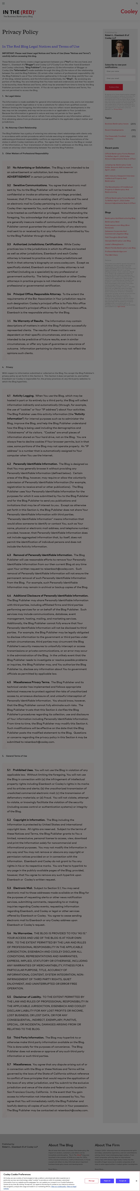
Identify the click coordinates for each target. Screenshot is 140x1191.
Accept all (122, 1181)
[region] (70, 1181)
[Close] (136, 1180)
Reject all (107, 1181)
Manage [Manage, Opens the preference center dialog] (91, 1181)
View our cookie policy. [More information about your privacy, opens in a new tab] (58, 1186)
